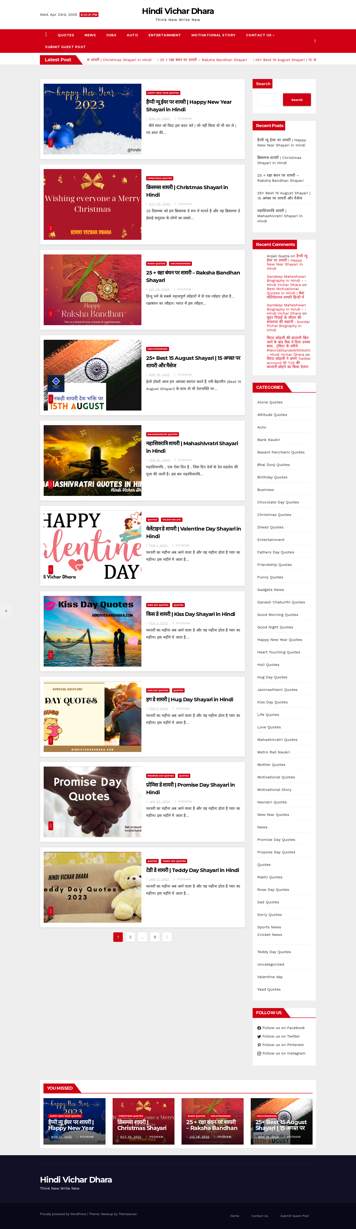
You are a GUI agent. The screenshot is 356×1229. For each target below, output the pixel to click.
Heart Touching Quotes (278, 652)
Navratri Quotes (272, 802)
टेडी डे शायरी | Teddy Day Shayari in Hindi (192, 870)
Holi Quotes (268, 664)
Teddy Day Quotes (174, 861)
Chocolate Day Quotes (278, 502)
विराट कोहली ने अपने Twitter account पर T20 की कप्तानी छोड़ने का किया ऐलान (289, 362)
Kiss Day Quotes (158, 605)
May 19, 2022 (159, 374)
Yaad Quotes (269, 989)
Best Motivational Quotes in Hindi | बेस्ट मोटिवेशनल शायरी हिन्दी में (285, 292)
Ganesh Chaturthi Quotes (281, 602)
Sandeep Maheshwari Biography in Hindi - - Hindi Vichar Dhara (286, 280)
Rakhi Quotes (156, 263)
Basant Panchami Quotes (281, 452)
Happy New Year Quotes (163, 92)
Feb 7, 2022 (158, 545)
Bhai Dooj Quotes (273, 464)
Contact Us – (260, 35)
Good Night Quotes (275, 627)
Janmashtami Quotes (277, 689)
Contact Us (259, 1216)
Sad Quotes (268, 902)
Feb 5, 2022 (158, 623)
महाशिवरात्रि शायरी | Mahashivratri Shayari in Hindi (280, 215)
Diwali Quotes (270, 527)
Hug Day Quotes (158, 690)
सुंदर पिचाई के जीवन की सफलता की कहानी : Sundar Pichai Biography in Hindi (288, 323)
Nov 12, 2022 (159, 118)
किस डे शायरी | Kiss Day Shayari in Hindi (190, 614)
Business (265, 489)
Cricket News (269, 934)
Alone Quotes (270, 402)
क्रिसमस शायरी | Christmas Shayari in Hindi (142, 1128)
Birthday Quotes (272, 477)
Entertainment (164, 35)
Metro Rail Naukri (273, 752)
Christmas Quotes (160, 178)
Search (263, 83)
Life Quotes (268, 714)
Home (234, 1216)
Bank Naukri (268, 439)
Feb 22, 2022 (159, 460)
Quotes (66, 35)
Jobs (111, 35)
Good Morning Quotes (277, 614)
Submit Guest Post (65, 47)
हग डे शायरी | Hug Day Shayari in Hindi (189, 699)
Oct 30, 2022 (159, 204)
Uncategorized (180, 263)
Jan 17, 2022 (159, 879)
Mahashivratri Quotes (163, 434)
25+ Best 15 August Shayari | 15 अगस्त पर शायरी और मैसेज (281, 1128)
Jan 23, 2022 (159, 801)
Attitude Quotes (272, 414)
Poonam (183, 118)
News (90, 35)
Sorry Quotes (269, 914)
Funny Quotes (270, 577)
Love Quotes (269, 727)
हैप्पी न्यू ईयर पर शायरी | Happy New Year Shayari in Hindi (287, 262)
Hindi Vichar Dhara (178, 11)
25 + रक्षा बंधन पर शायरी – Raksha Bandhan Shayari (211, 1128)
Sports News (269, 927)
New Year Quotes (273, 814)
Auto (132, 35)
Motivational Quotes (276, 777)
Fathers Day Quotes (275, 552)
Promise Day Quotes (161, 775)
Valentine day (171, 519)
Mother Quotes (271, 764)
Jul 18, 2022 (159, 289)
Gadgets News (270, 589)
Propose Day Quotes (276, 852)
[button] (315, 41)
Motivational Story (213, 35)
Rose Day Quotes (273, 889)
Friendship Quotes (274, 564)
